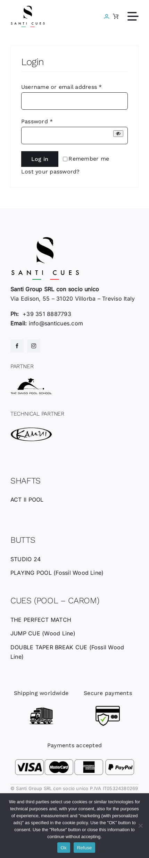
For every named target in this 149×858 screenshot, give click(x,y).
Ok (64, 847)
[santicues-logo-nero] (27, 8)
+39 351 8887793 (47, 313)
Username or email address (61, 87)
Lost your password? (50, 171)
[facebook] (17, 346)
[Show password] (118, 133)
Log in (39, 159)
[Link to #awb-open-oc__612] (133, 16)
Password (37, 121)
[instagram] (33, 346)
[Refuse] (140, 825)
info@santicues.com (56, 323)
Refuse (84, 847)
